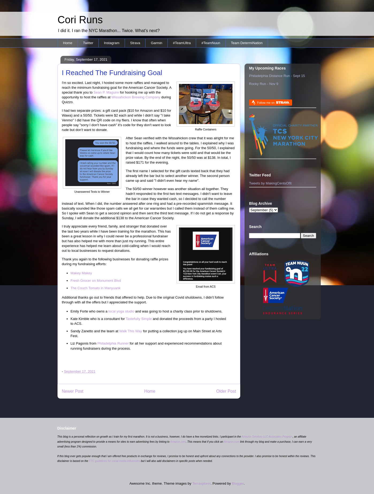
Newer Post (72, 391)
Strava (135, 43)
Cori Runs (80, 19)
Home (67, 43)
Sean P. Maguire (106, 92)
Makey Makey (81, 273)
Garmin (156, 43)
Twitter (88, 43)
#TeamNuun (210, 43)
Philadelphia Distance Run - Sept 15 (277, 76)
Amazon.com (178, 441)
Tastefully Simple (139, 319)
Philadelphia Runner (113, 343)
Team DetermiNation (247, 43)
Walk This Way (130, 331)
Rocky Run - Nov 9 (263, 84)
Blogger (238, 483)
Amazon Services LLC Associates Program (267, 436)
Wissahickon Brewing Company (136, 97)
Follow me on (273, 102)
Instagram (111, 43)
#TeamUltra (182, 43)
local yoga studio (121, 311)
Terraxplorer (201, 483)
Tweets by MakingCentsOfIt (270, 183)
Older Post (226, 391)
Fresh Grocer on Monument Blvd (96, 281)
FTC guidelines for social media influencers (114, 461)
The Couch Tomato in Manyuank (96, 288)
